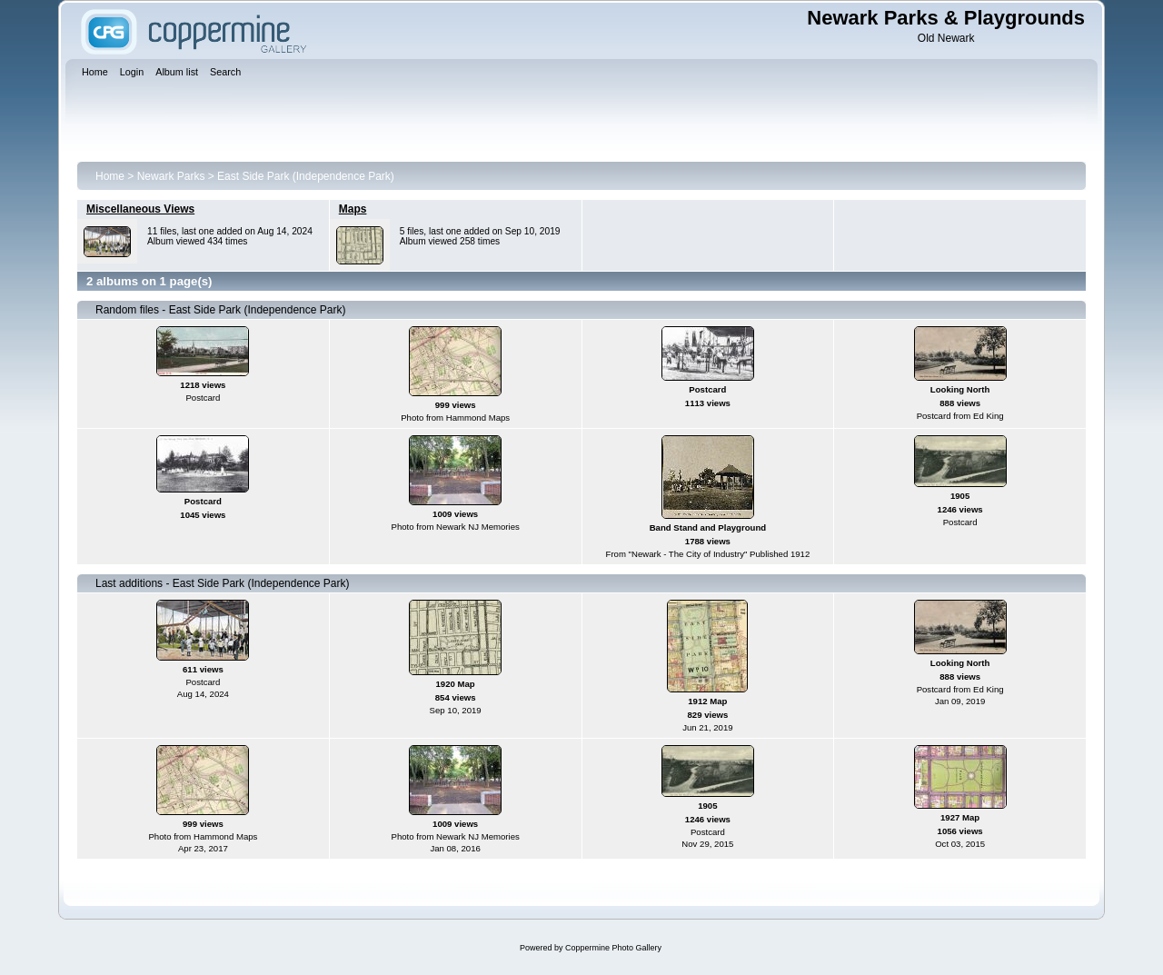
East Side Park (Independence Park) (305, 176)
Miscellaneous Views (140, 209)
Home (109, 176)
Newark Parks (171, 176)
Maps (353, 209)
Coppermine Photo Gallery (613, 947)
